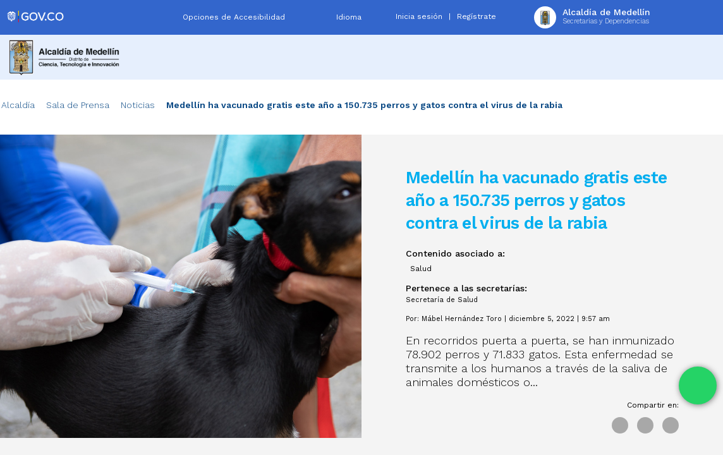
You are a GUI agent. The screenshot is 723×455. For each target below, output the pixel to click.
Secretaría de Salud (442, 300)
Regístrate (476, 16)
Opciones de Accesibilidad (234, 17)
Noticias (138, 105)
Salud (421, 268)
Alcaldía (18, 105)
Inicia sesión (419, 16)
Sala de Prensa (77, 105)
